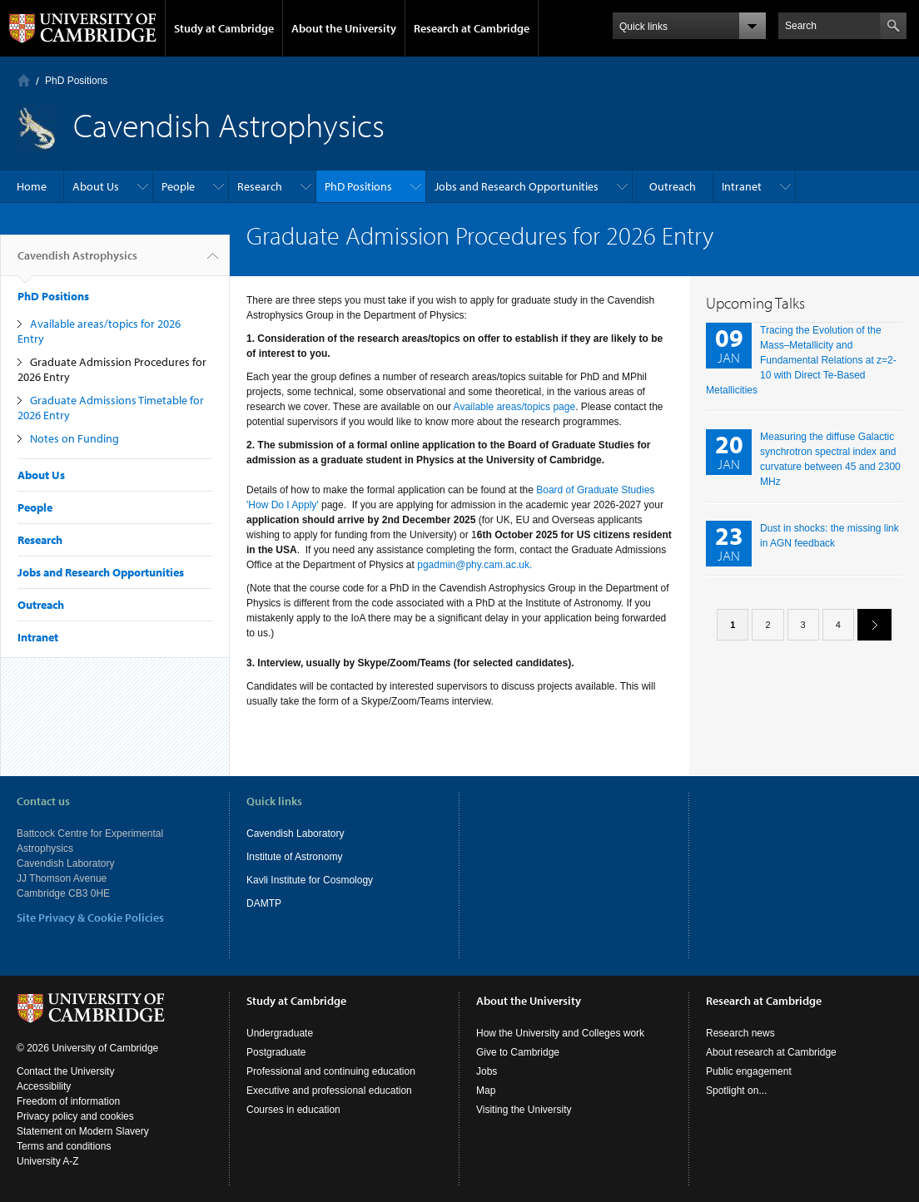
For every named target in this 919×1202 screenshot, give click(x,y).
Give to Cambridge (517, 1052)
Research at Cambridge (471, 28)
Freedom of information (68, 1101)
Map (485, 1090)
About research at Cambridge (771, 1052)
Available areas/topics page (513, 407)
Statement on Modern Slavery (83, 1131)
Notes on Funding (74, 438)
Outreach (672, 186)
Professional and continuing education (330, 1071)
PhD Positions (76, 81)
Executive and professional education (329, 1090)
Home (24, 80)
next (868, 624)
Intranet (742, 186)
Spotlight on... (736, 1090)
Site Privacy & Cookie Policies (90, 917)
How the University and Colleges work (560, 1033)
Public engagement (749, 1071)
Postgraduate (276, 1052)
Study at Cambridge (224, 28)
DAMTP (263, 903)
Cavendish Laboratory (295, 833)
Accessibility (44, 1086)
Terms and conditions (64, 1146)
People (178, 186)
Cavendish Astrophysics (77, 262)
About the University (343, 28)
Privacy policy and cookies (75, 1116)
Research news (740, 1033)
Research (259, 186)
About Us (95, 186)
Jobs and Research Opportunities (517, 186)
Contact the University (65, 1071)
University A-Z (48, 1161)
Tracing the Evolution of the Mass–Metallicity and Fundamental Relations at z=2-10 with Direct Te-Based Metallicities (801, 360)
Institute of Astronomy (294, 857)
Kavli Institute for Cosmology (309, 880)
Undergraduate (279, 1033)
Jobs (486, 1071)
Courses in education (293, 1109)
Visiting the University (524, 1109)
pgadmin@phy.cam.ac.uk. (474, 565)
